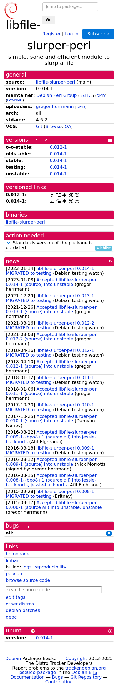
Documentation (28, 677)
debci (12, 617)
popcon (14, 573)
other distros (20, 604)
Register (51, 33)
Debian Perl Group (56, 95)
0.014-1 (58, 153)
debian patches (23, 610)
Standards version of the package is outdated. (59, 245)
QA (67, 126)
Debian (13, 658)
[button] (8, 243)
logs (27, 567)
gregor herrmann (55, 106)
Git (39, 126)
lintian (13, 560)
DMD (101, 96)
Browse (54, 126)
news (13, 261)
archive (86, 96)
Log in (71, 33)
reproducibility (50, 567)
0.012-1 (58, 147)
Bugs (57, 677)
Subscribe (98, 33)
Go (48, 20)
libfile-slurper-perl (55, 82)
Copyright (76, 658)
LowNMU (14, 100)
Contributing (59, 682)
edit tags (15, 597)
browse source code (28, 580)
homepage (17, 553)
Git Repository (86, 677)
